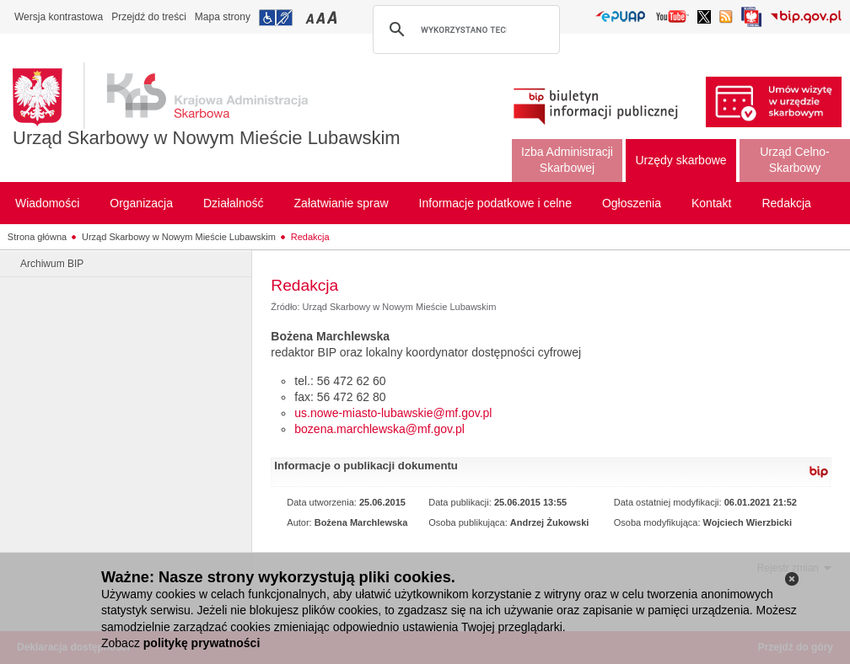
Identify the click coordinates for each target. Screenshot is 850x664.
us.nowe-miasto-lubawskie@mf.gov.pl (393, 413)
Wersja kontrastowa (58, 17)
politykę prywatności (201, 643)
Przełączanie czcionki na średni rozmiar (322, 17)
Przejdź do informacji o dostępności (276, 17)
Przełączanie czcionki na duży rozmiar (333, 17)
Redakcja (310, 237)
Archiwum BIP (51, 264)
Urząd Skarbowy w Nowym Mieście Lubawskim (207, 138)
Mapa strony (222, 17)
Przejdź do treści (148, 17)
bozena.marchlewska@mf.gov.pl (379, 429)
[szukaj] (464, 29)
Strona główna (37, 237)
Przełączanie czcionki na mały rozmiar (311, 17)
